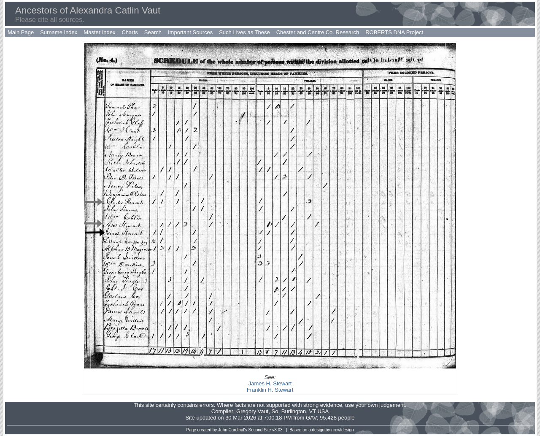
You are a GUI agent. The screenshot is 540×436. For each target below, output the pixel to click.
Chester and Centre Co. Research (317, 32)
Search (153, 32)
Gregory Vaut (252, 411)
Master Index (99, 32)
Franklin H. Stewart (270, 390)
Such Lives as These (244, 32)
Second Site (259, 430)
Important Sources (190, 32)
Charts (130, 32)
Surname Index (58, 32)
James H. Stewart (270, 383)
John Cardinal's (232, 430)
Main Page (21, 32)
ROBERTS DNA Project (394, 32)
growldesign (342, 430)
